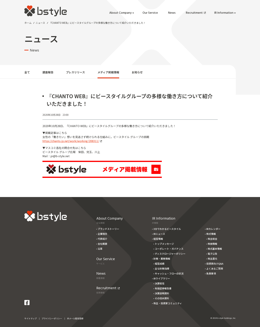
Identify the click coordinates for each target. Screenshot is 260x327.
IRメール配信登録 (75, 318)
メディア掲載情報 (108, 72)
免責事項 (211, 273)
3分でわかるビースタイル (167, 229)
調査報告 (47, 72)
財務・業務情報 (161, 258)
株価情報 (212, 243)
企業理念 (102, 234)
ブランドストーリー (108, 229)
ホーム (28, 22)
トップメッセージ (164, 243)
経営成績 (159, 263)
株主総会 (212, 238)
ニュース (40, 22)
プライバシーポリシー (52, 318)
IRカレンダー (213, 229)
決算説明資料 (162, 293)
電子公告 (212, 253)
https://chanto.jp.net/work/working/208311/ (72, 141)
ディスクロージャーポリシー (170, 253)
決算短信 (159, 283)
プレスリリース (75, 72)
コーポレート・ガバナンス (169, 248)
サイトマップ (30, 318)
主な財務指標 (162, 268)
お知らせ (137, 72)
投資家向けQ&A (214, 263)
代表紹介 (102, 238)
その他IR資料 (162, 298)
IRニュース (159, 234)
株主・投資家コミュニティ (167, 303)
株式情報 (211, 234)
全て (27, 72)
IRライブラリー (161, 278)
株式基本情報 (215, 248)
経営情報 (158, 238)
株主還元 (212, 258)
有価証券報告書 (163, 288)
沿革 (100, 248)
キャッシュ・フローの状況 (169, 273)
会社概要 (102, 243)
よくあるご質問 (214, 268)
